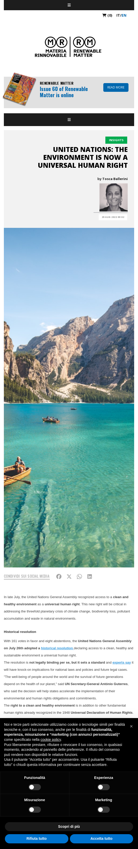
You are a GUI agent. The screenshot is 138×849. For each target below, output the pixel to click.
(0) (107, 15)
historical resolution (57, 648)
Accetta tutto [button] (101, 838)
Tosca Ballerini (115, 178)
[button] (131, 726)
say (128, 662)
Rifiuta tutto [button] (36, 838)
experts (119, 662)
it (118, 15)
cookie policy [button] (51, 740)
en (124, 15)
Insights (116, 140)
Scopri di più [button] (69, 826)
